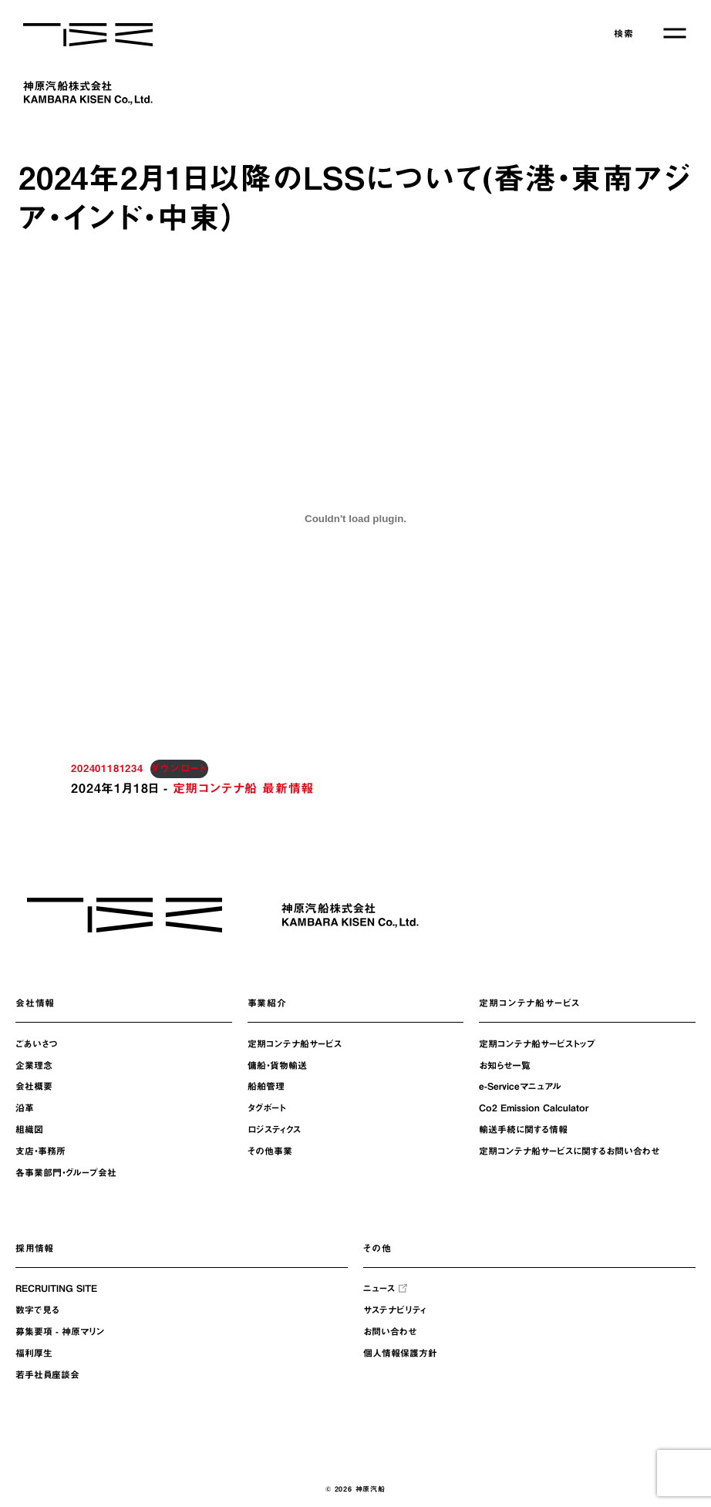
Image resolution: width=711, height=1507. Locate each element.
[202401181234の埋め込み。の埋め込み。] (355, 518)
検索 (624, 33)
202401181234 (107, 769)
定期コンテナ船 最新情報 (244, 788)
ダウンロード (179, 769)
